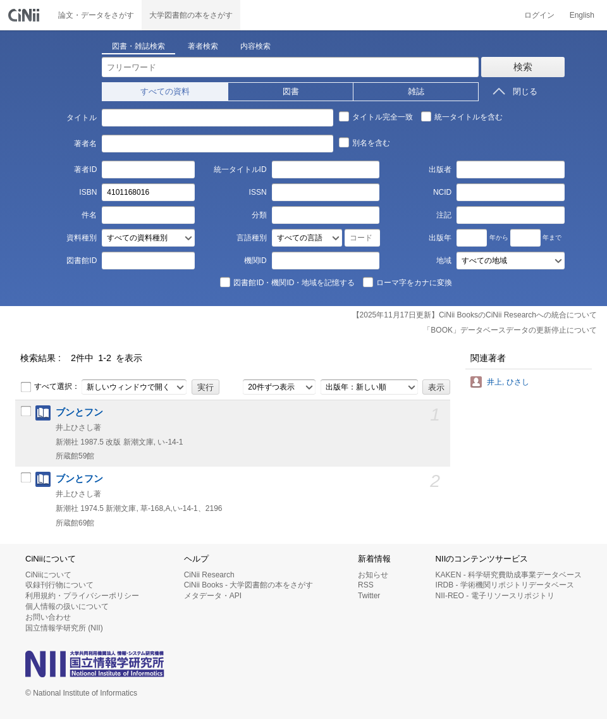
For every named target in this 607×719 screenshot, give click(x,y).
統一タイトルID (240, 169)
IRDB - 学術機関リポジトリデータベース (505, 585)
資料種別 (81, 237)
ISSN (258, 192)
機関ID (255, 260)
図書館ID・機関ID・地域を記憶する (287, 282)
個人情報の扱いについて (67, 606)
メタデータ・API (213, 595)
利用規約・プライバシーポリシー (82, 595)
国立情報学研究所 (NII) (64, 628)
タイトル (81, 117)
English (582, 15)
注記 (443, 215)
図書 (291, 91)
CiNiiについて (48, 574)
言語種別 (251, 237)
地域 (443, 260)
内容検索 (255, 46)
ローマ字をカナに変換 (407, 282)
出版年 (440, 237)
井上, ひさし (508, 382)
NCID (442, 192)
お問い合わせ (48, 617)
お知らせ (373, 574)
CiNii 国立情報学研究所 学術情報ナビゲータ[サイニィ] (25, 15)
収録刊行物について (59, 585)
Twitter (369, 595)
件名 (89, 215)
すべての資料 (165, 91)
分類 (259, 215)
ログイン (539, 15)
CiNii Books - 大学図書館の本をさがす (249, 585)
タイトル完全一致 (375, 116)
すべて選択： (50, 387)
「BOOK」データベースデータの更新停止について (510, 330)
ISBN (88, 192)
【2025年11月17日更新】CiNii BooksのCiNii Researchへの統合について (474, 314)
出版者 (440, 169)
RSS (366, 585)
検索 (522, 66)
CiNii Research (209, 574)
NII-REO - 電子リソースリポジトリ (495, 595)
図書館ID (81, 260)
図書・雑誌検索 (138, 46)
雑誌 (416, 91)
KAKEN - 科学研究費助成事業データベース (509, 574)
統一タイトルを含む (461, 116)
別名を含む (364, 142)
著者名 (85, 143)
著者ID (85, 169)
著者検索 (203, 46)
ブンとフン (79, 412)
